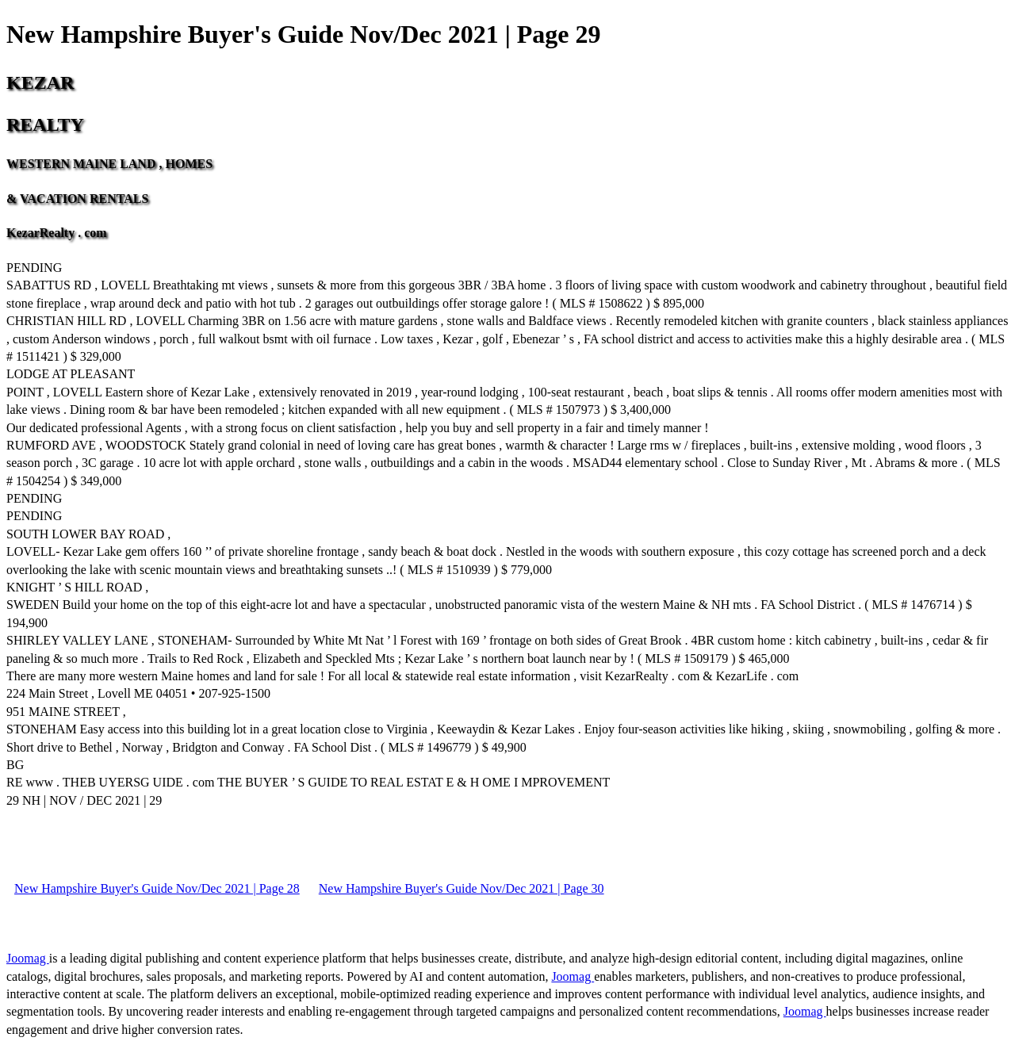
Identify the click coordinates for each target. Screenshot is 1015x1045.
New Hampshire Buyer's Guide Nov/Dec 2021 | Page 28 (157, 888)
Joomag (27, 958)
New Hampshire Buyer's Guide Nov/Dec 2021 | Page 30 (461, 888)
